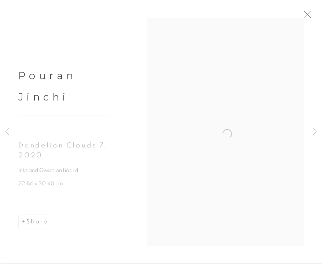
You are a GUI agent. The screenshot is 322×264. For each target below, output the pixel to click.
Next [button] (314, 132)
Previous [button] (7, 132)
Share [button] (37, 224)
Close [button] (314, 16)
